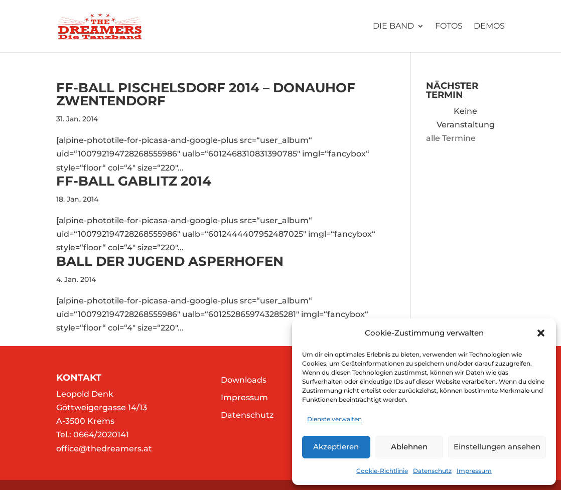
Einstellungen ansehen (497, 446)
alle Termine (451, 138)
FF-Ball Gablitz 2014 (133, 181)
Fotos (449, 27)
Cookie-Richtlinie (382, 470)
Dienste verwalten (334, 419)
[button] (541, 333)
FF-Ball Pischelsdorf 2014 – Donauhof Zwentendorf (205, 94)
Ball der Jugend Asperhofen (170, 261)
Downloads (243, 380)
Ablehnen (409, 446)
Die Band (393, 27)
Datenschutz (432, 470)
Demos (489, 27)
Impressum (474, 470)
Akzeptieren (336, 446)
